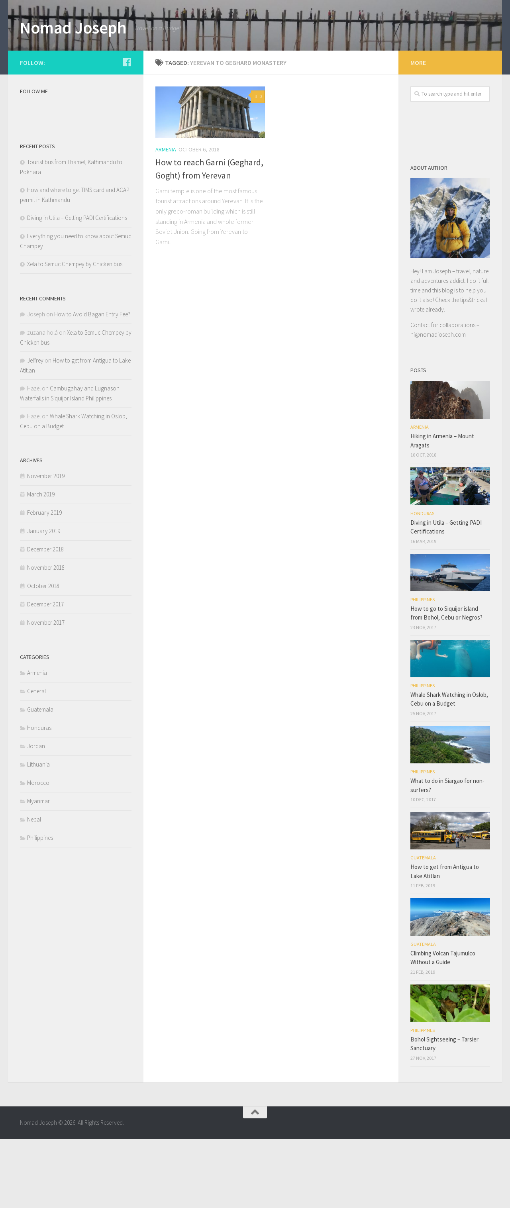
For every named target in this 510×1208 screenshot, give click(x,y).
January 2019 (43, 599)
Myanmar (38, 869)
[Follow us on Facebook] (126, 130)
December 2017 (45, 673)
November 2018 (46, 636)
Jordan (36, 814)
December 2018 (45, 618)
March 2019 (41, 563)
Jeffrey (35, 429)
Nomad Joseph (73, 27)
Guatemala (40, 778)
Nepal (34, 888)
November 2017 (46, 691)
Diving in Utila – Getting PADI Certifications (77, 286)
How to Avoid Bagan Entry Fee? (92, 382)
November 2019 (46, 544)
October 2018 (43, 654)
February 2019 (44, 581)
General (36, 759)
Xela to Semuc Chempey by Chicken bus (74, 332)
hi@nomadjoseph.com (438, 403)
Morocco (38, 851)
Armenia (165, 218)
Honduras (39, 796)
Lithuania (38, 833)
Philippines (40, 906)
